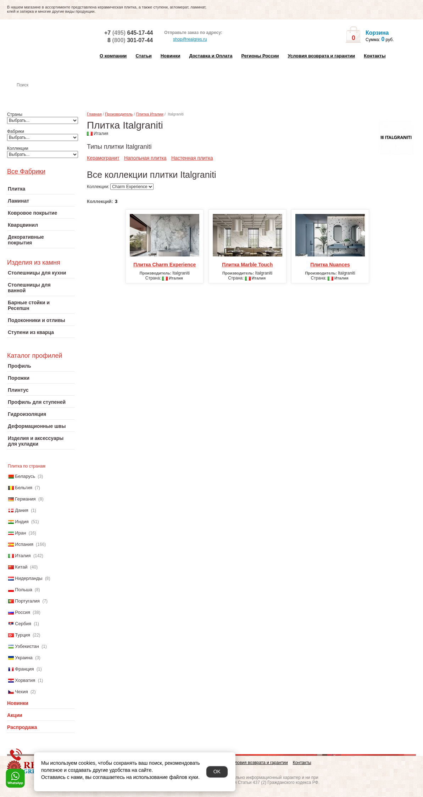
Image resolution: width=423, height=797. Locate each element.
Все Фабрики (26, 171)
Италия (22, 555)
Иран (20, 533)
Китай (21, 567)
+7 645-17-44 (128, 33)
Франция (24, 669)
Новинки (170, 55)
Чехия (21, 691)
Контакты (374, 55)
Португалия (27, 601)
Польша (23, 589)
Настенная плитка (48, 95)
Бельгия (23, 487)
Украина (24, 657)
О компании (113, 55)
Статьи (143, 55)
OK (217, 771)
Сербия (23, 623)
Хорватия (25, 680)
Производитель (119, 114)
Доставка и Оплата (210, 55)
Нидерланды (28, 578)
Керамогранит (103, 158)
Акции (14, 715)
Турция (22, 635)
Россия (22, 612)
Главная (94, 114)
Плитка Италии (149, 114)
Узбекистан (27, 646)
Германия (25, 499)
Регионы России (260, 55)
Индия (21, 521)
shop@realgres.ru (185, 40)
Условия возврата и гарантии (321, 55)
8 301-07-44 (130, 40)
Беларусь (25, 476)
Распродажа (22, 727)
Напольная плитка (145, 158)
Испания (24, 544)
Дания (21, 510)
